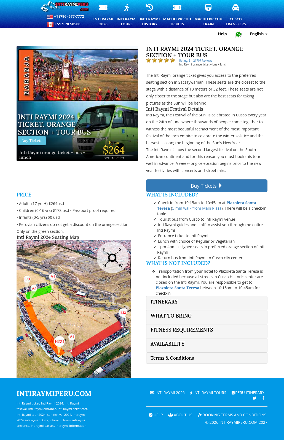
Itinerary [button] (164, 302)
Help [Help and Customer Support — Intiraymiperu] (222, 33)
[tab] (206, 303)
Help (154, 414)
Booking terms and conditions (231, 414)
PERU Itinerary (247, 392)
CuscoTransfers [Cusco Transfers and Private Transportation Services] (236, 15)
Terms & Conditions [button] (172, 358)
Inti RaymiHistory (150, 15)
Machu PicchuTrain (208, 15)
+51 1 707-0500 (65, 24)
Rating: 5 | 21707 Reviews (195, 60)
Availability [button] (167, 344)
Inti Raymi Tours (207, 392)
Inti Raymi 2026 (166, 392)
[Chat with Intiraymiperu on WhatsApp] (238, 34)
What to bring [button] (171, 316)
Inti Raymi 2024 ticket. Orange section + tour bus (54, 124)
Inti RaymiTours (127, 15)
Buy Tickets (32, 140)
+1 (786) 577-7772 (65, 16)
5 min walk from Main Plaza (196, 208)
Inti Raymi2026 (103, 15)
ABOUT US (179, 414)
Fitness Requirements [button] (182, 330)
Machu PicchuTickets (177, 15)
